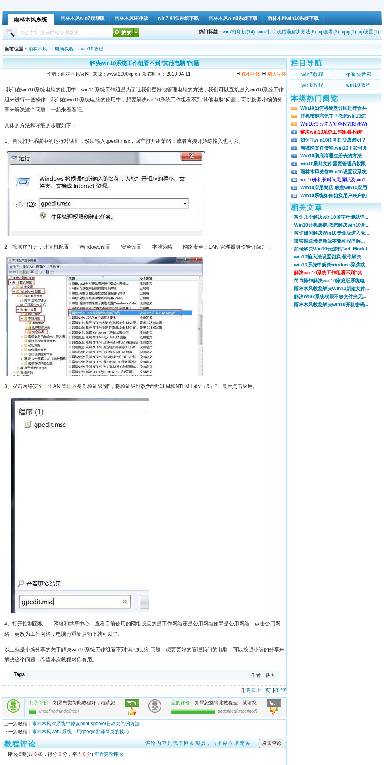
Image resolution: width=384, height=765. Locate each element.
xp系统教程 (358, 74)
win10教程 (92, 49)
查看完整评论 (108, 754)
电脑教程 (64, 49)
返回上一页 (258, 690)
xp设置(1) (369, 32)
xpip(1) (349, 32)
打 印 (279, 690)
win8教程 (312, 85)
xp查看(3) (329, 32)
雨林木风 (37, 49)
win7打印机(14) (239, 32)
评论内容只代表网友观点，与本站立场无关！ (200, 743)
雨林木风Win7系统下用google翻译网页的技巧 (80, 731)
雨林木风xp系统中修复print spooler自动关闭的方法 (86, 723)
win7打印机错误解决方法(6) (286, 32)
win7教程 (312, 74)
